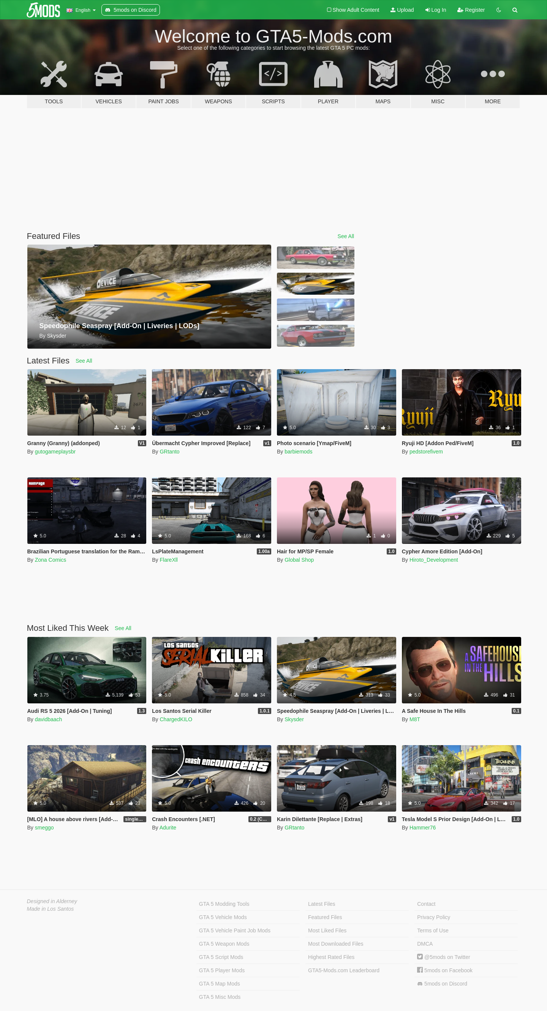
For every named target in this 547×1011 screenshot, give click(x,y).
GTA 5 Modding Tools (224, 904)
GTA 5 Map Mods (219, 984)
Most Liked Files (327, 930)
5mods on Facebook (445, 970)
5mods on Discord (442, 984)
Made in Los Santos (50, 909)
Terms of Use (432, 930)
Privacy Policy (433, 917)
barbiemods (298, 452)
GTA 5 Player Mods (222, 970)
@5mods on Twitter (443, 957)
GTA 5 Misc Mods (219, 997)
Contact (426, 904)
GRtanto (169, 452)
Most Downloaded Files (336, 944)
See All (346, 236)
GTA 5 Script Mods (221, 957)
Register (471, 10)
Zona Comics (50, 560)
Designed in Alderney (52, 901)
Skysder (294, 719)
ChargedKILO (176, 719)
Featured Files (325, 917)
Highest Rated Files (331, 957)
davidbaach (48, 719)
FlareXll (168, 560)
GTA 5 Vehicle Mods (223, 917)
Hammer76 (422, 828)
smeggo (44, 828)
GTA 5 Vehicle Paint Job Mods (234, 930)
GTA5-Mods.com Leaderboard (343, 970)
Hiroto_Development (433, 560)
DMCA (425, 944)
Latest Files (321, 904)
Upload (402, 10)
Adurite (168, 828)
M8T (414, 719)
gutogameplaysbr (55, 452)
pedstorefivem (426, 452)
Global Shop (299, 560)
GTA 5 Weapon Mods (224, 944)
